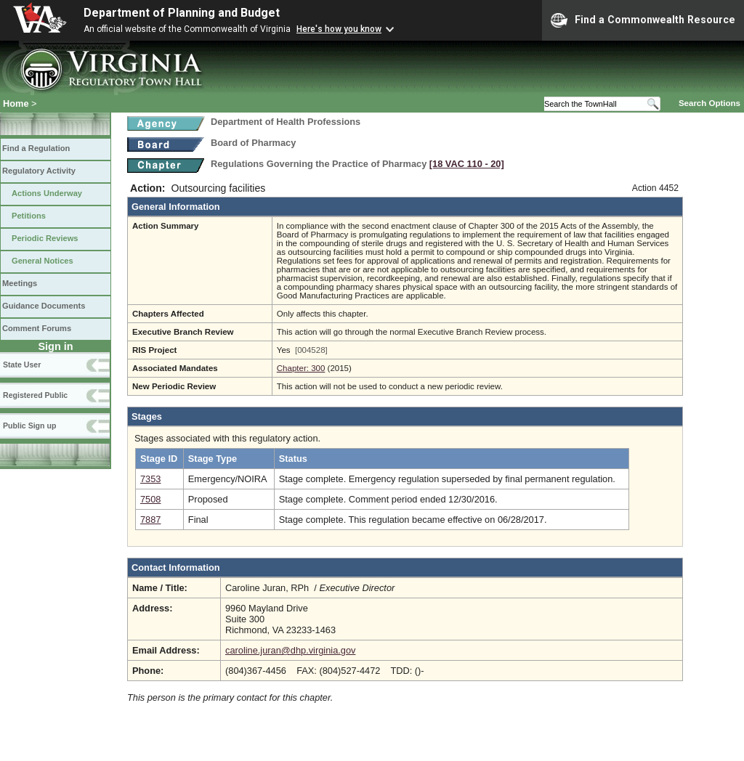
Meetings (19, 283)
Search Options (709, 103)
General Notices (42, 260)
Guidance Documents (43, 305)
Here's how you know (338, 29)
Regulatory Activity (39, 170)
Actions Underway (47, 193)
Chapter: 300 (301, 368)
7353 (150, 478)
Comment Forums (36, 328)
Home (16, 103)
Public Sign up (29, 425)
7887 (150, 519)
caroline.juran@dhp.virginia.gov (290, 650)
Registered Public (35, 395)
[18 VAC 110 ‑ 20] (466, 163)
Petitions (29, 215)
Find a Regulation (36, 148)
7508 (150, 499)
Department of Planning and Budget (182, 13)
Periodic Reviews (45, 238)
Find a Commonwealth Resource (643, 20)
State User (22, 364)
